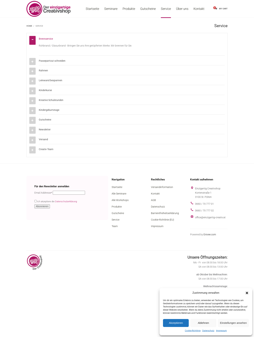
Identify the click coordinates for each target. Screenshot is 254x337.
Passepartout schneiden (52, 60)
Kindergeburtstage (49, 110)
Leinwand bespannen (50, 80)
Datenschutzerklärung (66, 201)
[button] (247, 293)
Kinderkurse (45, 90)
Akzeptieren (176, 322)
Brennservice (46, 38)
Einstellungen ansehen (233, 322)
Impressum (221, 330)
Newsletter (45, 129)
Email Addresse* (43, 192)
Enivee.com (210, 234)
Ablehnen (203, 322)
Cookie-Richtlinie (193, 330)
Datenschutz (208, 330)
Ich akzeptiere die (55, 201)
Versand (43, 139)
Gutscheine (45, 119)
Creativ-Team (46, 149)
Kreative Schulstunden (51, 100)
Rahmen (43, 70)
